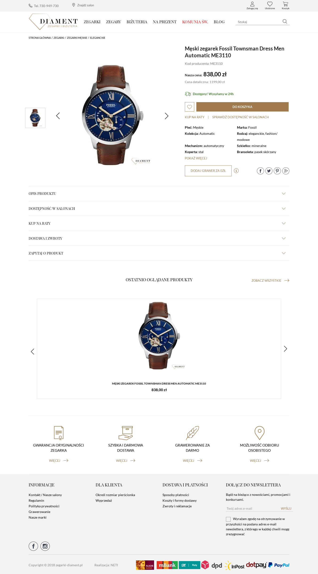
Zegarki (92, 21)
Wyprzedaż (104, 499)
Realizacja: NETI (106, 564)
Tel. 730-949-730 (44, 6)
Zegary (113, 21)
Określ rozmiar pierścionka (115, 493)
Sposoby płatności (176, 493)
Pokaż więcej (196, 158)
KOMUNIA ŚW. (195, 21)
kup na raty (157, 223)
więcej (58, 459)
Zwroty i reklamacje (177, 505)
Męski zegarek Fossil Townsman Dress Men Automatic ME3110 (159, 384)
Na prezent (165, 21)
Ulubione (270, 6)
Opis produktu (157, 193)
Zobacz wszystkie (270, 280)
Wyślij (286, 507)
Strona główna (40, 37)
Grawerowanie (39, 510)
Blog (219, 21)
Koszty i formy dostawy (180, 499)
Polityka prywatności (44, 505)
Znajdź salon (83, 5)
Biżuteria (137, 21)
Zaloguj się (252, 6)
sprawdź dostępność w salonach (240, 117)
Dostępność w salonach (157, 208)
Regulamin (36, 499)
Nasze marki (38, 516)
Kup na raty (194, 117)
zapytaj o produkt (157, 253)
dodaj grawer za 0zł (208, 171)
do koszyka (242, 107)
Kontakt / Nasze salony (45, 493)
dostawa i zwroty (157, 238)
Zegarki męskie (77, 37)
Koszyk (285, 6)
